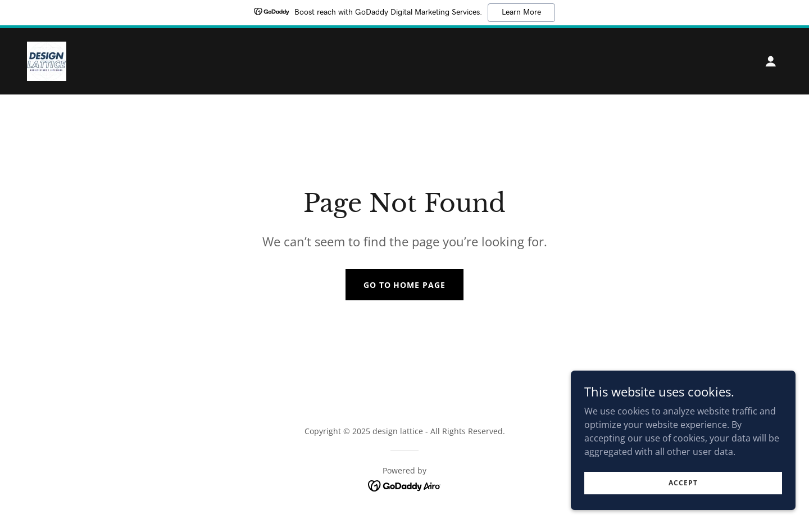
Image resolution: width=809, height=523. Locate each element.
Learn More (521, 12)
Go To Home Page (404, 284)
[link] (46, 60)
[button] (771, 61)
